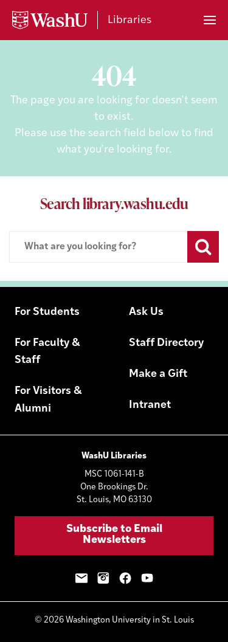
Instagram (103, 578)
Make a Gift (158, 374)
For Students (47, 312)
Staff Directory (166, 343)
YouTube (147, 578)
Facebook (125, 578)
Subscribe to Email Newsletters (114, 534)
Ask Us (146, 312)
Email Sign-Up (81, 578)
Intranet (150, 405)
